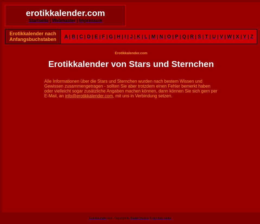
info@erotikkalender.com (89, 96)
